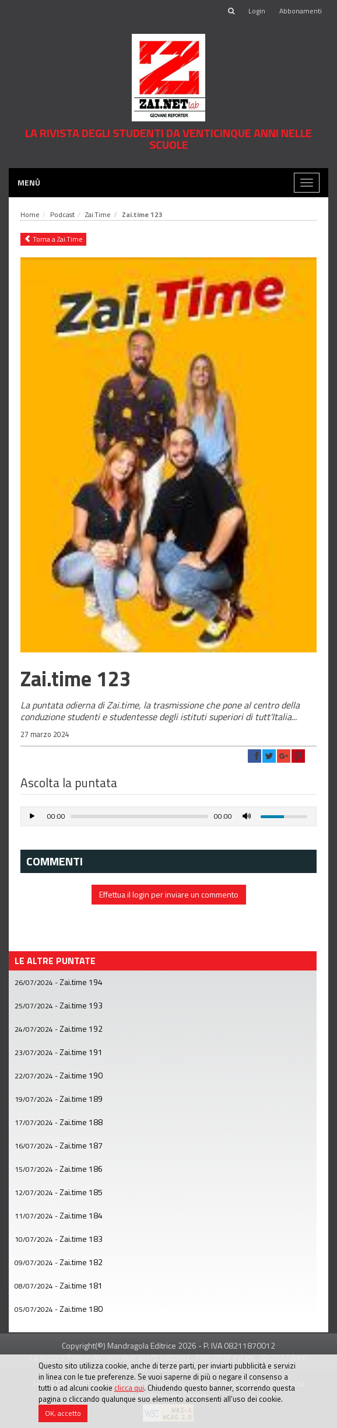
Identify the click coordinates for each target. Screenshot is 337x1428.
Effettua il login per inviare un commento (168, 894)
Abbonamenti (300, 10)
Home (30, 214)
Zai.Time (98, 214)
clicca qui (129, 1388)
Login (256, 10)
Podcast (62, 214)
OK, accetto (63, 1413)
